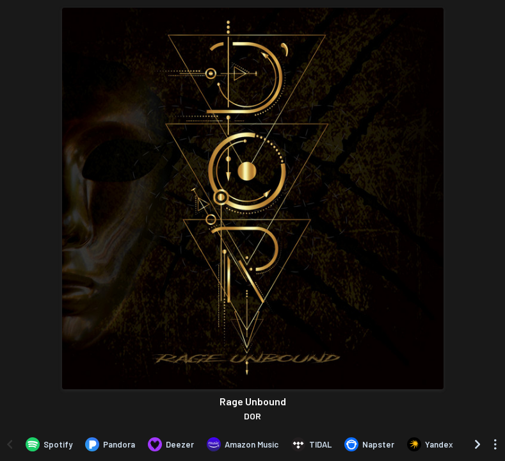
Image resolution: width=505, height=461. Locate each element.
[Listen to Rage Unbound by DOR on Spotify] (48, 444)
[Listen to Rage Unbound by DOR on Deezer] (171, 444)
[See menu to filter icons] (495, 444)
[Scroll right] (477, 444)
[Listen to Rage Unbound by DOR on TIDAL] (311, 444)
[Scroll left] (9, 444)
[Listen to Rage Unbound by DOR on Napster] (369, 444)
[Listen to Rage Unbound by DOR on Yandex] (430, 444)
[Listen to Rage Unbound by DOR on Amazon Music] (243, 444)
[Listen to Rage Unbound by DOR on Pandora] (110, 444)
